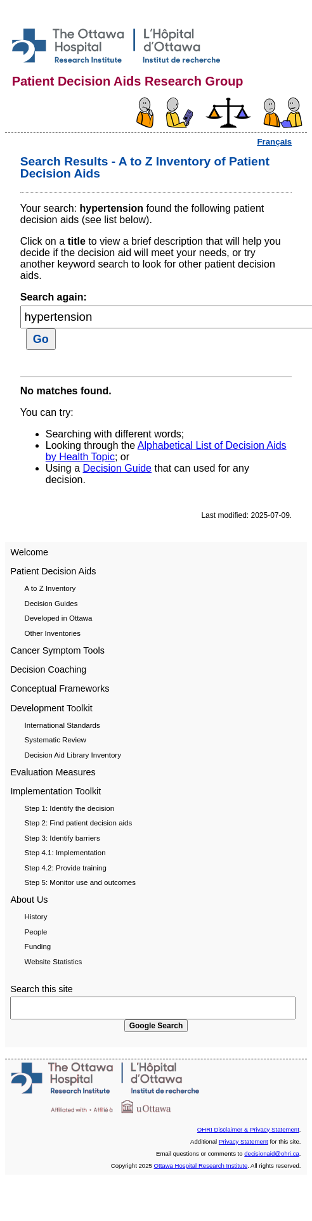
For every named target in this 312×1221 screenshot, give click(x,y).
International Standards (62, 725)
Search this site (41, 989)
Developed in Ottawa (59, 618)
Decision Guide (117, 468)
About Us (29, 900)
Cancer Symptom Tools (57, 650)
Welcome (29, 552)
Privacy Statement (243, 1141)
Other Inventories (53, 633)
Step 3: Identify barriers (62, 838)
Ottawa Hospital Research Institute (201, 1165)
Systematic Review (55, 740)
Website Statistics (53, 962)
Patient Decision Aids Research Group (128, 81)
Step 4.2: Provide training (66, 868)
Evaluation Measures (52, 772)
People (36, 932)
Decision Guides (51, 603)
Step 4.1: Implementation (65, 852)
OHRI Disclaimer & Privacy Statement (248, 1129)
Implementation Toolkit (55, 791)
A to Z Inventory (50, 588)
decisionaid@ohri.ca (271, 1153)
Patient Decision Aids (53, 571)
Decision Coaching (48, 669)
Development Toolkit (51, 708)
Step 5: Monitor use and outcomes (80, 882)
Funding (38, 946)
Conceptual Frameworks (59, 688)
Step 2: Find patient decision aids (79, 823)
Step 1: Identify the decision (69, 808)
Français (274, 141)
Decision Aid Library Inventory (73, 755)
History (36, 917)
